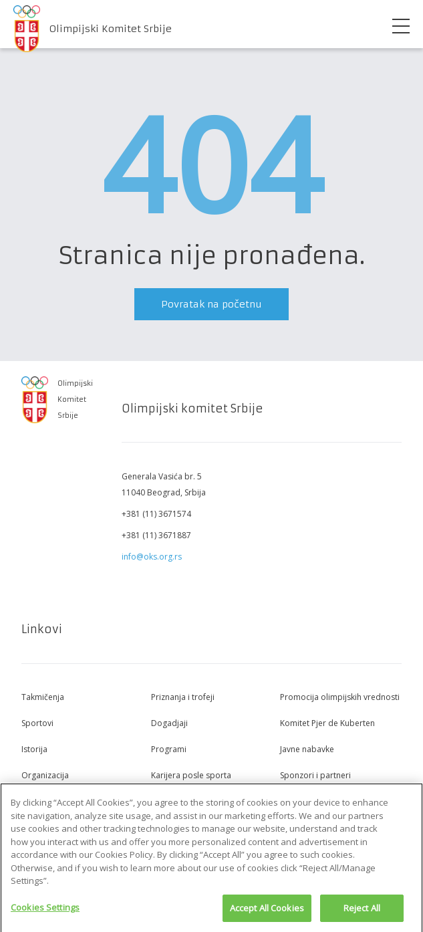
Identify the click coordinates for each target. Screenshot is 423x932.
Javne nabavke (307, 749)
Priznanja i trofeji (183, 697)
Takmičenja (42, 697)
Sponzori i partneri (315, 775)
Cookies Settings (45, 911)
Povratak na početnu (211, 304)
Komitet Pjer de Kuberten (327, 723)
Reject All (361, 912)
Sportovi (37, 723)
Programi (168, 749)
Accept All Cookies (267, 912)
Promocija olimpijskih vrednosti (340, 697)
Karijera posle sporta (191, 775)
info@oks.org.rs (152, 556)
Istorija (34, 749)
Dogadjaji (169, 723)
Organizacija (45, 775)
